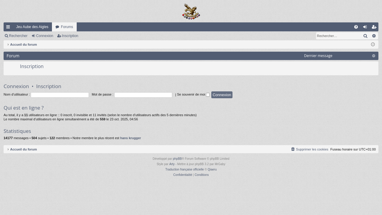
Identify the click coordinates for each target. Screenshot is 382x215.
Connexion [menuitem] (366, 28)
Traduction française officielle (184, 169)
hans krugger (130, 138)
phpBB (177, 158)
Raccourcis (9, 28)
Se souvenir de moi (193, 94)
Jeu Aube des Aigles (32, 27)
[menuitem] (356, 26)
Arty (172, 164)
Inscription (70, 36)
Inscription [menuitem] (375, 28)
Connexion (44, 36)
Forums (67, 27)
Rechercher (18, 36)
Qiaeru (212, 169)
